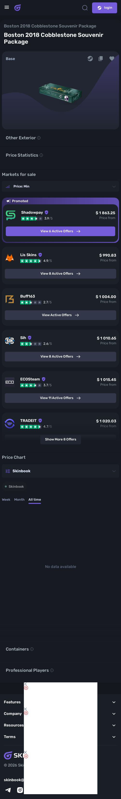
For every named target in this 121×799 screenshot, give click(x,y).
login (104, 8)
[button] (111, 58)
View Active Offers (60, 315)
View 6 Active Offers (60, 231)
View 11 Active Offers (60, 398)
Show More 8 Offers (60, 439)
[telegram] (8, 790)
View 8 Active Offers (60, 273)
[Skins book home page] (17, 7)
